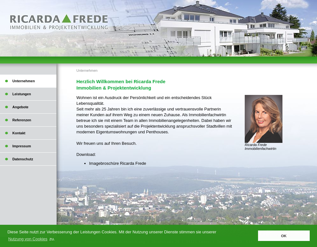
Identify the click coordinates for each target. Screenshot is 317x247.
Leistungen (21, 94)
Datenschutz (22, 159)
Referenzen (21, 120)
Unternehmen (87, 70)
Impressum (21, 146)
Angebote (20, 107)
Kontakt (18, 133)
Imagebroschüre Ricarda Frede (117, 163)
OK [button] (284, 236)
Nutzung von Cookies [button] (28, 239)
